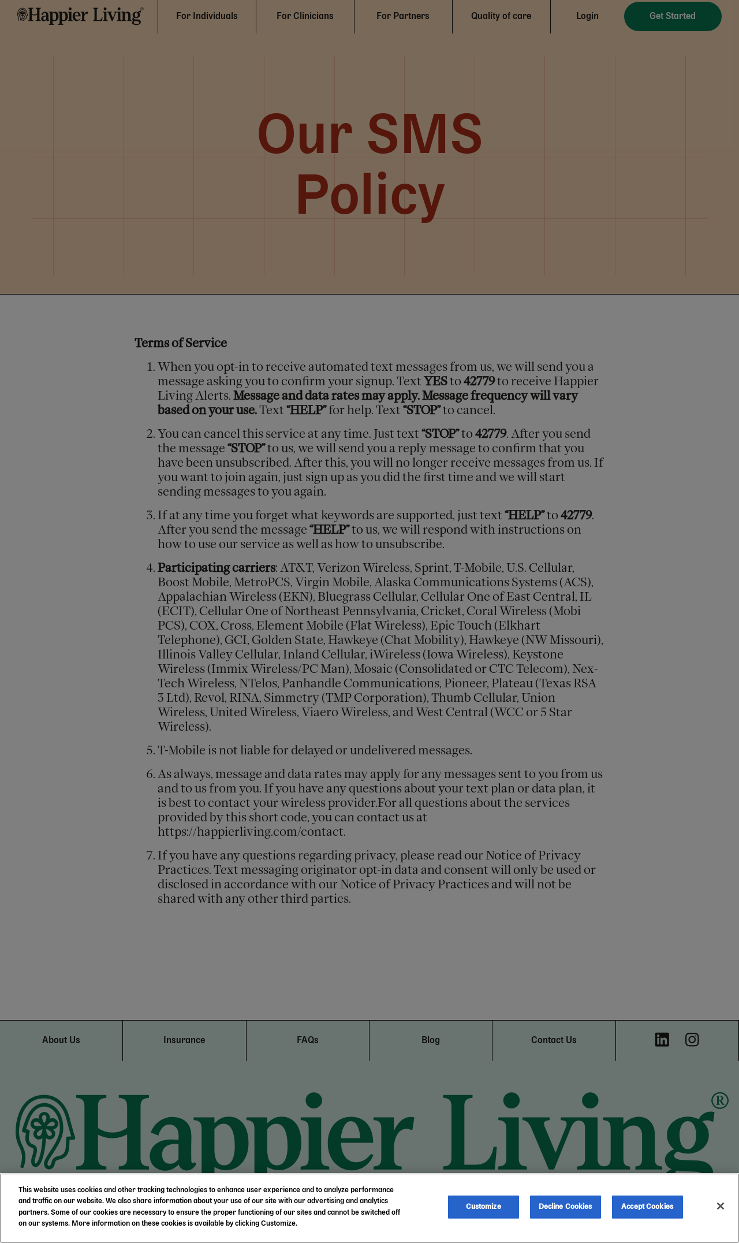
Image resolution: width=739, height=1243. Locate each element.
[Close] (720, 1206)
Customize (483, 1207)
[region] (369, 1208)
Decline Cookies (565, 1207)
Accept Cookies (647, 1207)
